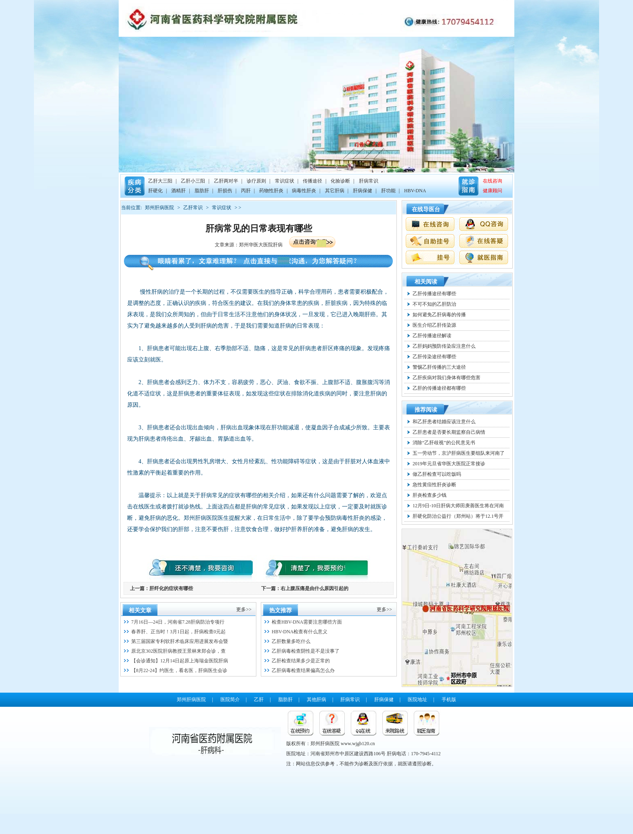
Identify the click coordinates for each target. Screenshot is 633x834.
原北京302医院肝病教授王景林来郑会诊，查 (178, 651)
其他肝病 (316, 699)
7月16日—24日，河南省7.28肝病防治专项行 (177, 622)
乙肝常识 (193, 207)
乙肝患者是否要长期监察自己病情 (449, 432)
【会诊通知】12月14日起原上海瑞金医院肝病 (179, 661)
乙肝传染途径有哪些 (434, 356)
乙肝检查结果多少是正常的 (301, 661)
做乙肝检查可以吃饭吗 (437, 474)
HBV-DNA (415, 190)
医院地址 (417, 699)
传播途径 (312, 181)
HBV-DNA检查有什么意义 (299, 631)
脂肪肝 (202, 190)
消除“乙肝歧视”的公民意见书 (444, 442)
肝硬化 (155, 190)
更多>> (244, 609)
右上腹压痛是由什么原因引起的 (314, 588)
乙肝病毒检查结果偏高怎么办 (303, 670)
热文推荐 (280, 610)
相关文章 (140, 610)
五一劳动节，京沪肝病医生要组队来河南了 (459, 453)
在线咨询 (492, 181)
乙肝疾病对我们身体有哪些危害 (446, 377)
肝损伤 (225, 190)
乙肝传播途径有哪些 (434, 293)
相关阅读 (426, 282)
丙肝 (246, 190)
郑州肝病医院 (159, 207)
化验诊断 (340, 181)
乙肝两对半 (226, 181)
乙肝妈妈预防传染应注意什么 (444, 346)
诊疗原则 (256, 181)
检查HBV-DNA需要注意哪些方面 (307, 622)
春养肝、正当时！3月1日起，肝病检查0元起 (178, 631)
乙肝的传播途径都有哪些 (439, 388)
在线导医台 (426, 209)
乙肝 (259, 699)
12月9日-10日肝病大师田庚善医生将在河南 (458, 505)
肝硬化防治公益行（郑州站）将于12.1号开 (458, 516)
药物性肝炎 (271, 190)
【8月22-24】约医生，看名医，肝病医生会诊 (179, 670)
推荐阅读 (426, 410)
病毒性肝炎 (304, 190)
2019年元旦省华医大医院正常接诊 (449, 463)
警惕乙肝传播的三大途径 (439, 367)
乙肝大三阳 (160, 181)
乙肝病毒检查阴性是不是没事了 (306, 651)
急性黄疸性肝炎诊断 (434, 484)
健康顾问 (492, 190)
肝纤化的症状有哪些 (171, 588)
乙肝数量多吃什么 (291, 641)
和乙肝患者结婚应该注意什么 (444, 421)
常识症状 (284, 181)
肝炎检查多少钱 (429, 495)
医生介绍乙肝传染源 (434, 325)
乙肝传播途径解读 (432, 335)
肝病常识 (368, 181)
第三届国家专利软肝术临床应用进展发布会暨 (179, 641)
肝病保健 (362, 190)
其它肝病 (334, 190)
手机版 (449, 699)
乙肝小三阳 (193, 181)
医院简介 (230, 699)
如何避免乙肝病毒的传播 (439, 314)
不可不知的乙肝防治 (434, 304)
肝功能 (388, 190)
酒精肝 (178, 190)
